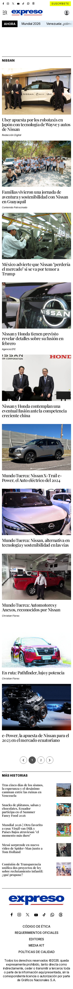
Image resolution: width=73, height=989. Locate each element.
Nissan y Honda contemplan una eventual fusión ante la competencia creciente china (34, 410)
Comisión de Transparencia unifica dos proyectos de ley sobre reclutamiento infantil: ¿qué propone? (22, 869)
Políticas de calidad (36, 952)
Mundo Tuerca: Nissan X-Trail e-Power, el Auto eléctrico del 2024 (32, 477)
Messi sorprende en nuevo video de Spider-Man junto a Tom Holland (22, 848)
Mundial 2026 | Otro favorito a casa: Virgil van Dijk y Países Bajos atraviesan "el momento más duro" (22, 830)
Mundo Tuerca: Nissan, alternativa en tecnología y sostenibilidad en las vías (35, 542)
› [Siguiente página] (50, 760)
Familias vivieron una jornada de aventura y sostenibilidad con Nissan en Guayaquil (35, 196)
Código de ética (36, 926)
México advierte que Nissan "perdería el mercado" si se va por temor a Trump (36, 269)
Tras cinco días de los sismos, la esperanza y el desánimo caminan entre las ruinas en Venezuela (22, 790)
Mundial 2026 (30, 24)
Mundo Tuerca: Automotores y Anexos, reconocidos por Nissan (31, 607)
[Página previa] (23, 760)
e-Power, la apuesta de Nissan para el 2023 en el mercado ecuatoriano (35, 737)
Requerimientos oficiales (36, 932)
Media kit (36, 945)
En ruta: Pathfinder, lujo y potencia (33, 673)
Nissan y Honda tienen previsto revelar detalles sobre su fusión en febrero (32, 338)
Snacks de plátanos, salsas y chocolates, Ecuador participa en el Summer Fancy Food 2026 (21, 810)
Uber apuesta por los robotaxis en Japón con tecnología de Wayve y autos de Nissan (36, 124)
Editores (36, 939)
